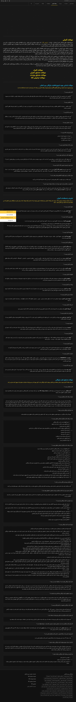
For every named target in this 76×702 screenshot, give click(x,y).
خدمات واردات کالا (32, 679)
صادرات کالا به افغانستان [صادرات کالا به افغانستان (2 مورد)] (64, 688)
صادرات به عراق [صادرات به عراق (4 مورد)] (70, 684)
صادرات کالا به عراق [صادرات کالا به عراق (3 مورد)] (57, 688)
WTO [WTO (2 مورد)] (71, 676)
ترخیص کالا (45, 42)
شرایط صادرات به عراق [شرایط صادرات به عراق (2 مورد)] (48, 680)
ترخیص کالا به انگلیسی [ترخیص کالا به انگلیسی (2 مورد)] (62, 678)
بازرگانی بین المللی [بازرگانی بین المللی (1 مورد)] (60, 676)
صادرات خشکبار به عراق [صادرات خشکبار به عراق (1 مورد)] (63, 684)
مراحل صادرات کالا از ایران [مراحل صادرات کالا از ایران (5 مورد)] (62, 692)
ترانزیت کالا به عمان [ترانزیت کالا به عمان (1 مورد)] (53, 676)
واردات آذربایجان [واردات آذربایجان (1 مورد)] (57, 695)
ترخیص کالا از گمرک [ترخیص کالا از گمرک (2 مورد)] (69, 678)
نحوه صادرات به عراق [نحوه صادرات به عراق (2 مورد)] (69, 695)
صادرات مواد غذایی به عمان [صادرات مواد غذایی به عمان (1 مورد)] (52, 686)
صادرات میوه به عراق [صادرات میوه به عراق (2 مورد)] (44, 686)
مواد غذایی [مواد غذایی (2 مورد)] (48, 692)
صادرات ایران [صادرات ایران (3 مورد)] (48, 682)
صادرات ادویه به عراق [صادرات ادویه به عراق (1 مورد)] (54, 682)
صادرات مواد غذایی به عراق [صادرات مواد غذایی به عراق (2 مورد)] (61, 686)
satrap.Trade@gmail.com (8, 217)
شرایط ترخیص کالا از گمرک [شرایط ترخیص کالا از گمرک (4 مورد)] (56, 680)
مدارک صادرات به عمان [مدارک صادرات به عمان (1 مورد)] (69, 690)
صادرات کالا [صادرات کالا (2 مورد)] (70, 688)
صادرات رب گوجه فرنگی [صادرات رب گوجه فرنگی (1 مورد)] (56, 684)
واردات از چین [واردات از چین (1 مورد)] (52, 695)
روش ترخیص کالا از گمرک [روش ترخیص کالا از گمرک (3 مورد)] (47, 678)
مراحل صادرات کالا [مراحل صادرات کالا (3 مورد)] (69, 692)
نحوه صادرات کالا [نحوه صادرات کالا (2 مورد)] (63, 695)
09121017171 (11, 212)
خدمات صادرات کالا (32, 676)
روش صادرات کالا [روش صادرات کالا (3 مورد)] (70, 680)
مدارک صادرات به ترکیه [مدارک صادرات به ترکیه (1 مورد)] (50, 688)
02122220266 (11, 214)
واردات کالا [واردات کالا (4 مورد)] (70, 697)
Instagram (12, 220)
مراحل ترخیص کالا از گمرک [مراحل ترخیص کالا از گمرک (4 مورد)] (61, 690)
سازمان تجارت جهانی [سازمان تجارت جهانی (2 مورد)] (63, 680)
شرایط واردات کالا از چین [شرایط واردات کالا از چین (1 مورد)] (61, 682)
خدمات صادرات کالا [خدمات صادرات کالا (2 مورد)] (55, 678)
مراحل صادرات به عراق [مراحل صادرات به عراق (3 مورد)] (53, 690)
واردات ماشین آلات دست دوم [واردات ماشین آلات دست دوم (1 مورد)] (45, 695)
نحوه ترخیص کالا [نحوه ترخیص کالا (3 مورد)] (43, 692)
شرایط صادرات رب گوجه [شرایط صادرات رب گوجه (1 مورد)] (69, 682)
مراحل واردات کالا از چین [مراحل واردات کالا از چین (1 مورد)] (54, 692)
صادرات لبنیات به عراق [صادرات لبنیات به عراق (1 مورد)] (69, 686)
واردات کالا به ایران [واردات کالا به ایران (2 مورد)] (65, 697)
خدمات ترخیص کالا (32, 681)
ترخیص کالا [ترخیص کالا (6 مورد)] (48, 676)
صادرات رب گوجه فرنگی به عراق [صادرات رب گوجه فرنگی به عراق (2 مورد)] (47, 684)
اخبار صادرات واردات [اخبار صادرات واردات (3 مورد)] (67, 676)
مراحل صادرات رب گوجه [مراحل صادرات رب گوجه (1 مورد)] (45, 690)
